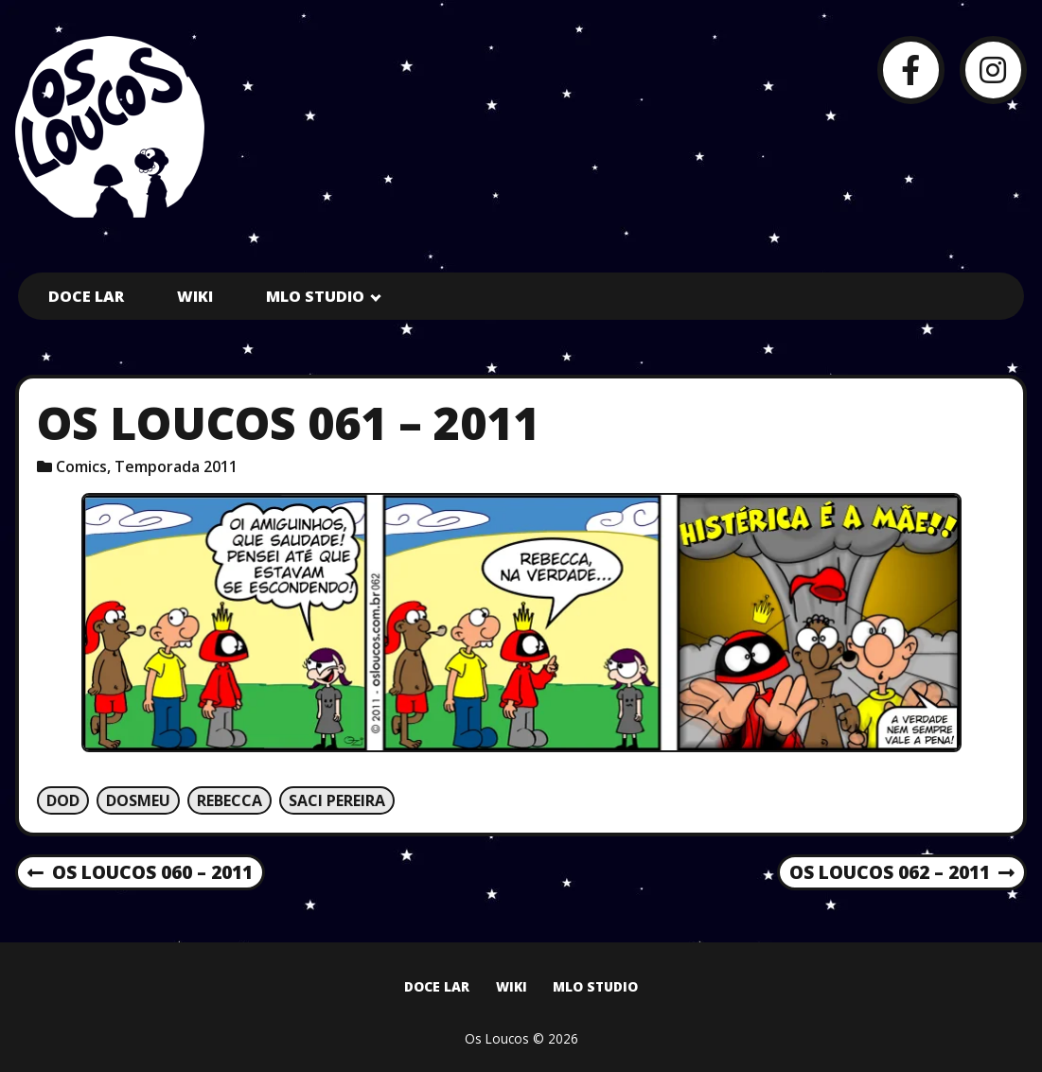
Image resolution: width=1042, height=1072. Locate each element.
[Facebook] (911, 69)
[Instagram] (993, 69)
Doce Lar (86, 296)
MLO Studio (315, 296)
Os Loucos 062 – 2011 (902, 873)
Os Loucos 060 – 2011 (140, 873)
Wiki (195, 296)
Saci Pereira (337, 800)
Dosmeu (138, 800)
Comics (81, 466)
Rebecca (229, 800)
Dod (62, 800)
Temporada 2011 (176, 466)
